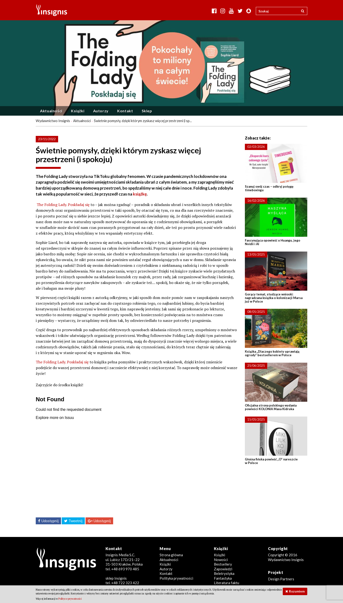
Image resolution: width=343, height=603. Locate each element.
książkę (140, 193)
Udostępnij (50, 521)
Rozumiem (297, 591)
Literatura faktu (226, 583)
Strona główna (171, 555)
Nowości (221, 559)
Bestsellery (223, 564)
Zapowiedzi (223, 569)
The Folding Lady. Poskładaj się (63, 204)
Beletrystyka (224, 573)
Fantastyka (223, 578)
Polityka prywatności (176, 578)
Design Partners (281, 579)
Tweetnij (75, 521)
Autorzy (101, 110)
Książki (77, 110)
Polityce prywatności (69, 598)
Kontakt (125, 110)
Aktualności (51, 110)
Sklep (147, 110)
